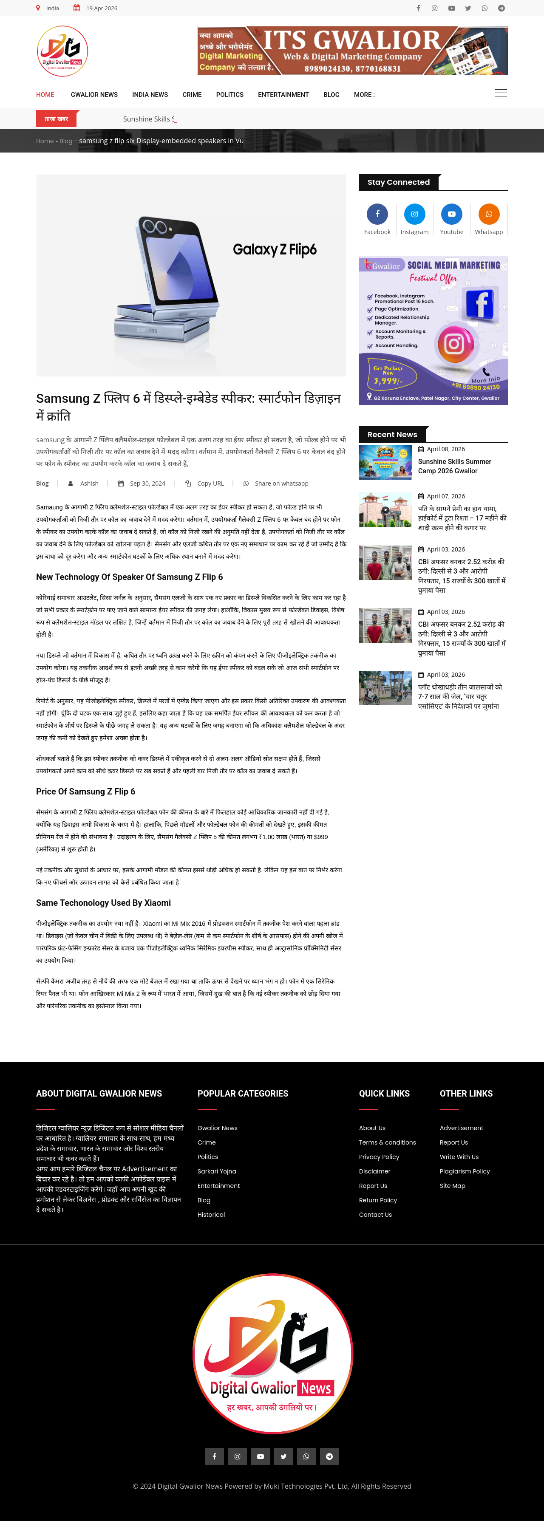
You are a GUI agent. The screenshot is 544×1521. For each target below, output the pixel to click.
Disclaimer (375, 1171)
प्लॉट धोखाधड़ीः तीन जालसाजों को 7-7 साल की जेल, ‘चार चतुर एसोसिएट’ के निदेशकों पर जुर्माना (460, 696)
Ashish (83, 483)
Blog (331, 95)
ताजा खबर (56, 119)
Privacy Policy (379, 1157)
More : (364, 95)
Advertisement (461, 1128)
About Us (372, 1128)
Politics (230, 95)
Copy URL (204, 483)
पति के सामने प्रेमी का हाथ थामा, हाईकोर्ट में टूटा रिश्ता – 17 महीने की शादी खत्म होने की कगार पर (462, 518)
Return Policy (378, 1200)
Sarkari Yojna (217, 1171)
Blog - (68, 141)
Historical (211, 1214)
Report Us (373, 1186)
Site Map (452, 1186)
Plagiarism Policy (465, 1171)
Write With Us (459, 1157)
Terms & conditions (387, 1142)
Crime (192, 95)
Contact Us (375, 1214)
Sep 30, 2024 (141, 483)
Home (45, 95)
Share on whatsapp (276, 483)
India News (150, 95)
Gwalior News (94, 95)
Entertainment (283, 95)
